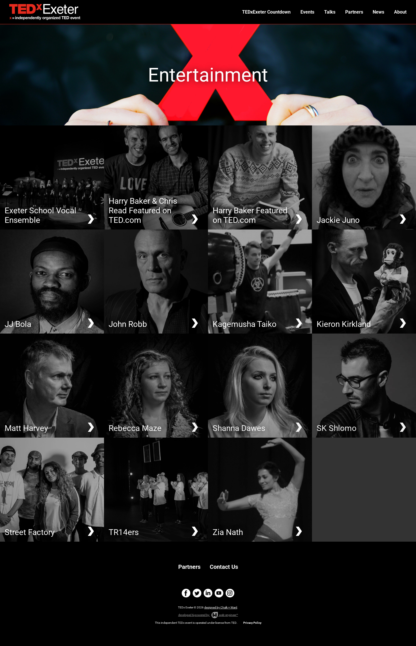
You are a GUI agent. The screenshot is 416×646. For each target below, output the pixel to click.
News (379, 12)
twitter (197, 593)
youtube (219, 593)
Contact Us (224, 566)
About (400, 12)
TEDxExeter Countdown (269, 12)
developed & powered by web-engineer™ (208, 615)
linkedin (208, 593)
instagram (230, 593)
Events (310, 12)
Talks (331, 12)
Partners (355, 12)
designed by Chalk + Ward (220, 607)
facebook (186, 593)
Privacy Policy (252, 622)
